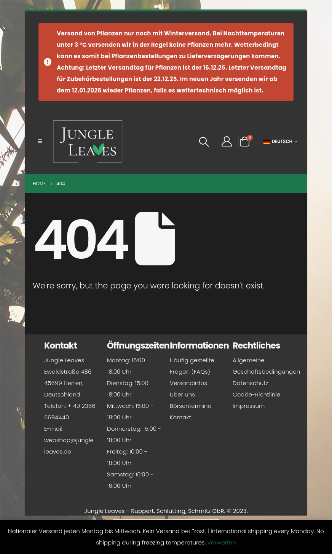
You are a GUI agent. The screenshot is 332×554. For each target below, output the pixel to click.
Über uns (182, 394)
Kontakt (180, 417)
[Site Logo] (88, 141)
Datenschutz (250, 383)
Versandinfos (188, 383)
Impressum (249, 406)
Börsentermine (190, 406)
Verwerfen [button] (221, 542)
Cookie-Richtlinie (256, 394)
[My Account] (226, 141)
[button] (40, 141)
